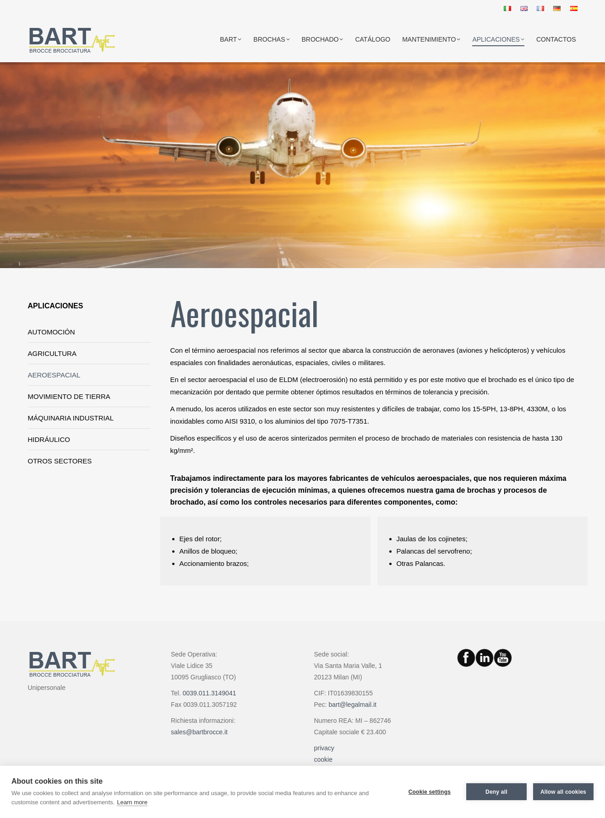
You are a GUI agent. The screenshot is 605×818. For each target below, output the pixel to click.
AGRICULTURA (52, 353)
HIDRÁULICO (49, 439)
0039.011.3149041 (209, 693)
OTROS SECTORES (60, 461)
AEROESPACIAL (54, 375)
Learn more (132, 802)
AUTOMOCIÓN (51, 332)
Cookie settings (430, 792)
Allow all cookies (563, 792)
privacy (324, 748)
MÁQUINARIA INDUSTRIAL (71, 418)
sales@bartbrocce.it (199, 732)
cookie (323, 759)
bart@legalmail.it (352, 704)
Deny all (496, 792)
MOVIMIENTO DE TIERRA (69, 396)
